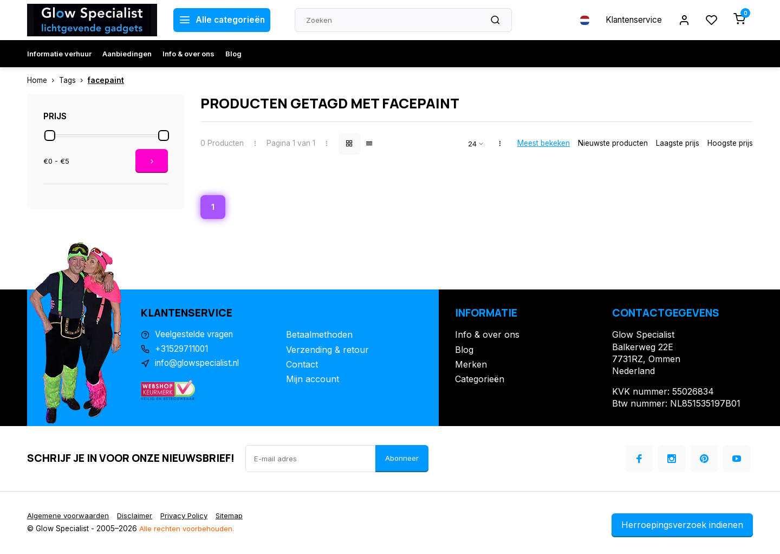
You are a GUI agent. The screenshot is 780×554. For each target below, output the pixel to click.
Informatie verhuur (59, 53)
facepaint (106, 80)
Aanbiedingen (127, 53)
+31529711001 (183, 350)
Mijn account (312, 380)
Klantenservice (630, 20)
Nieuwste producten (613, 143)
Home (43, 80)
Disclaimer (136, 516)
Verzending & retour (327, 350)
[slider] (49, 135)
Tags (73, 80)
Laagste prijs (677, 143)
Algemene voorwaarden (68, 516)
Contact (302, 365)
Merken (471, 365)
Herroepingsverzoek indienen (682, 525)
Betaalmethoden (319, 335)
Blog (233, 53)
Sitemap (235, 516)
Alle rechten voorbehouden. (187, 529)
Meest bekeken (543, 143)
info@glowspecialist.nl (200, 365)
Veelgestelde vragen (196, 335)
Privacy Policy (187, 516)
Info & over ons (188, 53)
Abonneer (402, 459)
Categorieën (479, 380)
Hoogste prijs (730, 143)
